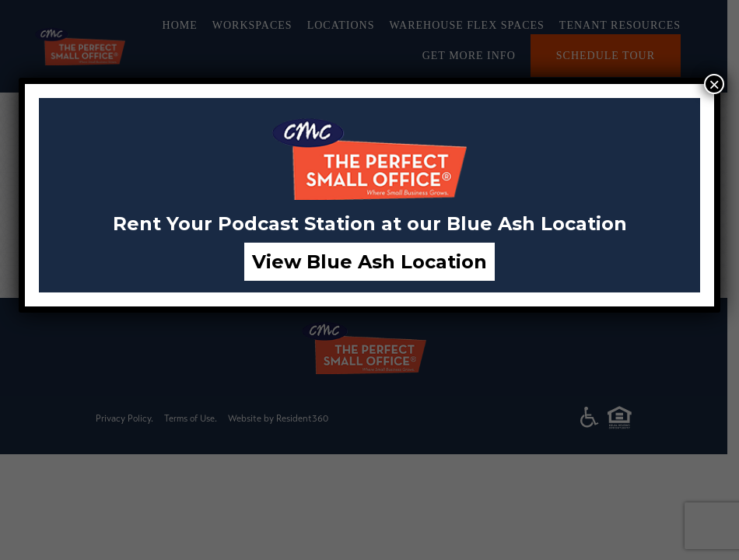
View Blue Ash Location (369, 261)
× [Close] (714, 84)
